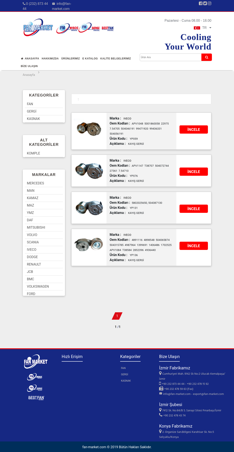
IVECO (31, 250)
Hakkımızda (50, 58)
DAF (30, 220)
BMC (30, 279)
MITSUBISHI (36, 227)
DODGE (32, 257)
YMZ (30, 213)
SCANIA (33, 242)
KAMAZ (33, 198)
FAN (30, 104)
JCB (30, 272)
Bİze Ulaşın (29, 66)
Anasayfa (30, 58)
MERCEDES (35, 183)
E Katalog (90, 58)
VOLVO (32, 235)
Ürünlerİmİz (70, 58)
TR (202, 28)
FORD (31, 294)
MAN (31, 191)
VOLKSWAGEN (38, 286)
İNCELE (193, 129)
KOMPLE (33, 153)
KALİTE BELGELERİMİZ (115, 58)
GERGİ (31, 111)
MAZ (30, 205)
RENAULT (34, 264)
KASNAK (33, 119)
